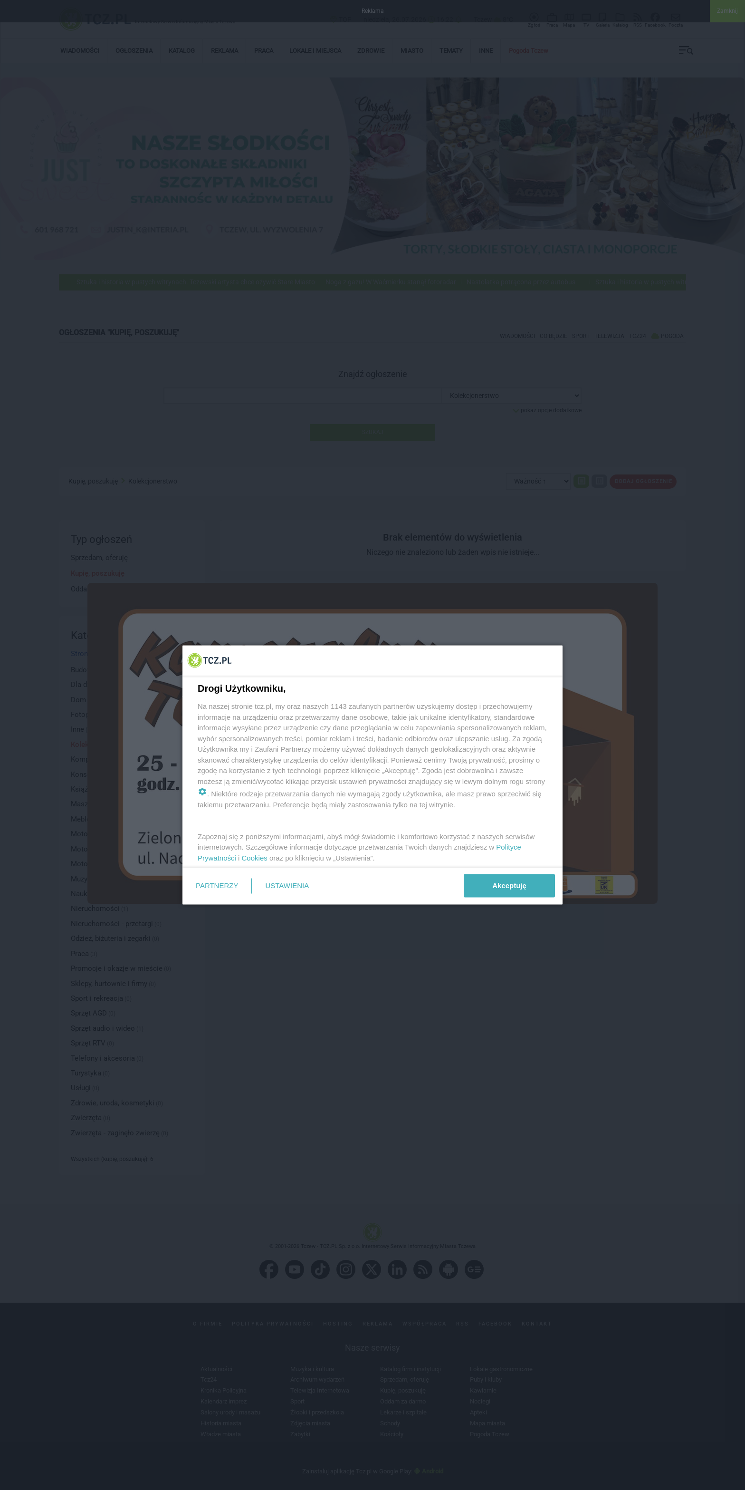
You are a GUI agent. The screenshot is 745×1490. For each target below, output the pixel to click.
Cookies (254, 857)
